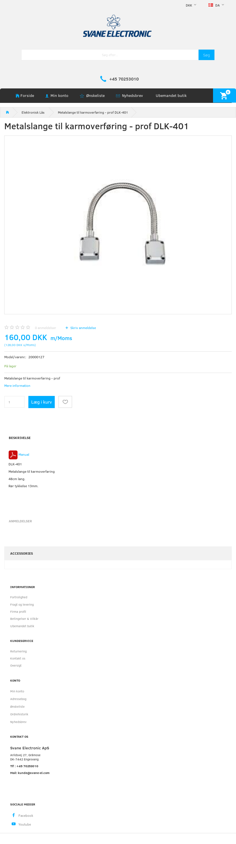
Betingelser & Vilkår (24, 618)
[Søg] (206, 54)
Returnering (18, 651)
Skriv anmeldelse (82, 327)
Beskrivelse (20, 437)
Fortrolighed (18, 597)
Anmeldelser (20, 521)
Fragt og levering (22, 604)
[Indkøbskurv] (224, 95)
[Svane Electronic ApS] (118, 25)
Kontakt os (17, 658)
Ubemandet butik (171, 95)
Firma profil (18, 611)
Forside (27, 95)
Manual (23, 454)
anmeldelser (45, 327)
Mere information (17, 385)
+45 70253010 (124, 79)
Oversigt (16, 665)
